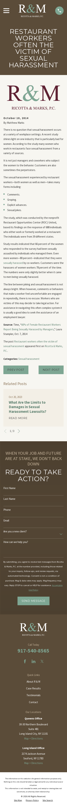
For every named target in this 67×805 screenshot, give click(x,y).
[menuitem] (18, 800)
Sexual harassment (28, 359)
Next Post (51, 369)
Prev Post (15, 369)
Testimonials (33, 695)
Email (6, 520)
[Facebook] (25, 661)
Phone (7, 509)
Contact (33, 702)
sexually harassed (13, 263)
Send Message (33, 601)
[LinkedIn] (33, 661)
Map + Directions (33, 738)
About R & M (33, 681)
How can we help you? (15, 542)
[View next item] (19, 431)
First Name (9, 488)
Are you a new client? (15, 531)
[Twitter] (42, 661)
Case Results (33, 688)
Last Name (9, 499)
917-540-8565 (33, 650)
